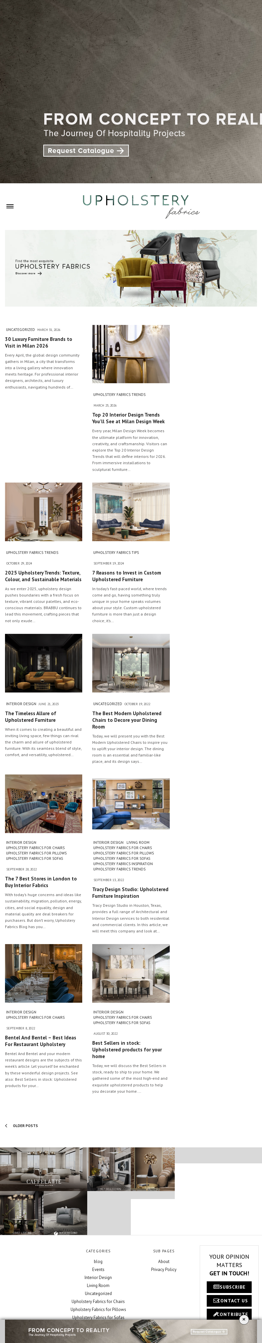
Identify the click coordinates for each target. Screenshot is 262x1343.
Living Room (138, 842)
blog (98, 1261)
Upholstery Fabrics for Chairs (35, 847)
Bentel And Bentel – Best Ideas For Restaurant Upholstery (40, 1040)
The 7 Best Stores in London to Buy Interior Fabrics (41, 881)
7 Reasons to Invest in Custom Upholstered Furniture (126, 576)
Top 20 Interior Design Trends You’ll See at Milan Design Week (128, 418)
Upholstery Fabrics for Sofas (34, 858)
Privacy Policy (163, 1269)
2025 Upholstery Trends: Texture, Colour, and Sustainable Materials (43, 576)
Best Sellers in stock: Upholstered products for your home (127, 1049)
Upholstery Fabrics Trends (119, 394)
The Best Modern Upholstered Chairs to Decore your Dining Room (126, 720)
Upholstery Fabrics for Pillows (36, 853)
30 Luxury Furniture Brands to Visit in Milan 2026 (38, 342)
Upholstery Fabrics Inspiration (123, 863)
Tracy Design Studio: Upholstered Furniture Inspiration (130, 892)
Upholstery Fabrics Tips (116, 552)
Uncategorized (20, 329)
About (163, 1261)
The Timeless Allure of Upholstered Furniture (30, 716)
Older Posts (21, 1126)
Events (98, 1269)
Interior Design (21, 703)
